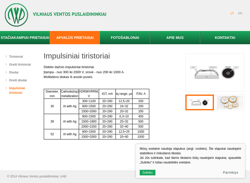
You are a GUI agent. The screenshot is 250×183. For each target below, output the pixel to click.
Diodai (14, 72)
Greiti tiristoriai (20, 64)
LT (232, 13)
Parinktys (230, 172)
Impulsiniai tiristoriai (17, 90)
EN (240, 13)
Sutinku (147, 172)
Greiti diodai (18, 80)
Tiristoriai (16, 56)
